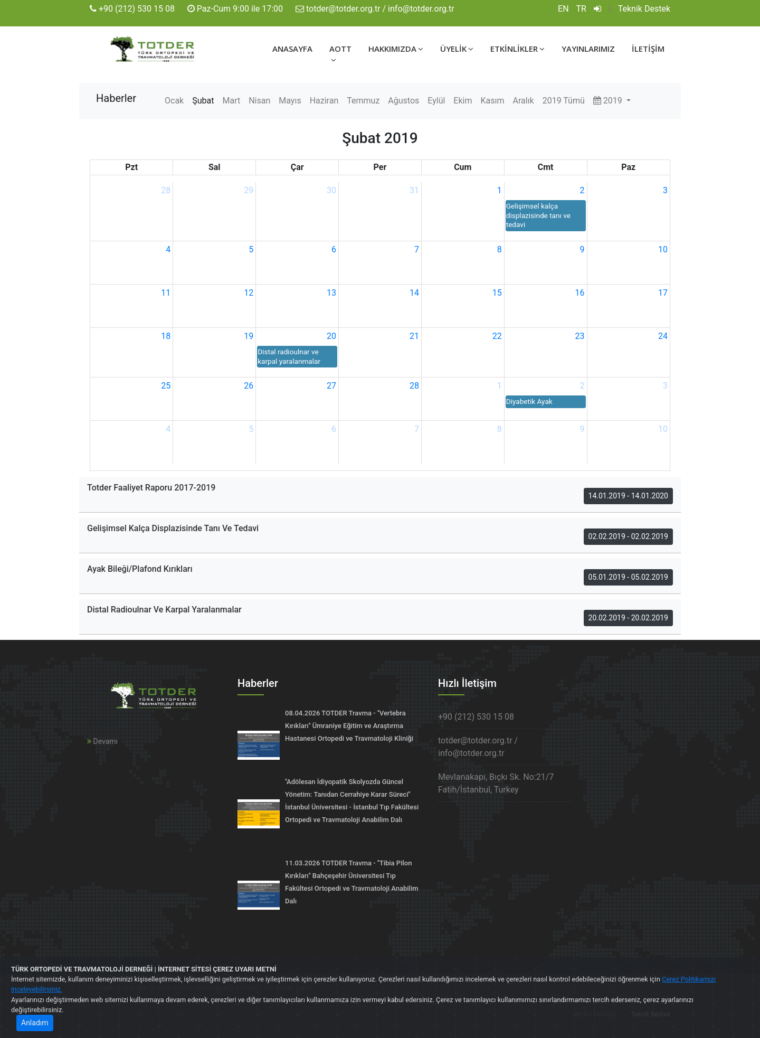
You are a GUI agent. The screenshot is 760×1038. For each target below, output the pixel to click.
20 (331, 336)
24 (663, 336)
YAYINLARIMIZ (588, 48)
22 (497, 336)
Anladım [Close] (35, 1022)
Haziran (324, 101)
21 (414, 336)
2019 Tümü (564, 101)
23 (580, 336)
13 (331, 293)
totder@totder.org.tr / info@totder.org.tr (380, 9)
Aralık (523, 101)
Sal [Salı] (214, 167)
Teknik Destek (644, 9)
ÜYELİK (456, 48)
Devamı (102, 741)
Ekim (462, 101)
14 (414, 293)
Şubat (203, 101)
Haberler (116, 98)
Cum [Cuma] (462, 167)
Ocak (174, 101)
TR (581, 9)
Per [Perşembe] (380, 167)
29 (248, 190)
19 (248, 336)
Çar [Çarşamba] (297, 167)
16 (580, 293)
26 (248, 386)
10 (663, 249)
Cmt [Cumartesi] (546, 167)
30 (331, 190)
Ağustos (403, 101)
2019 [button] (608, 101)
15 (497, 293)
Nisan (259, 101)
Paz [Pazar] (628, 167)
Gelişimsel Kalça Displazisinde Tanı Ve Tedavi (173, 528)
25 (165, 386)
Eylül (436, 101)
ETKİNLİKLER (517, 48)
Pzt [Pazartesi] (131, 167)
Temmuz (363, 101)
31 (414, 190)
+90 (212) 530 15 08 (137, 9)
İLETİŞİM (648, 48)
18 (165, 336)
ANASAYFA (292, 48)
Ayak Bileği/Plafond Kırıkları (140, 569)
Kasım (492, 101)
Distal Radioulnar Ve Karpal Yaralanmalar (164, 610)
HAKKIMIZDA (395, 48)
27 (331, 386)
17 (663, 293)
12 (248, 293)
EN (563, 9)
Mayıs (290, 101)
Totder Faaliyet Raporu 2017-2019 (151, 488)
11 (165, 293)
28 (165, 190)
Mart (231, 101)
